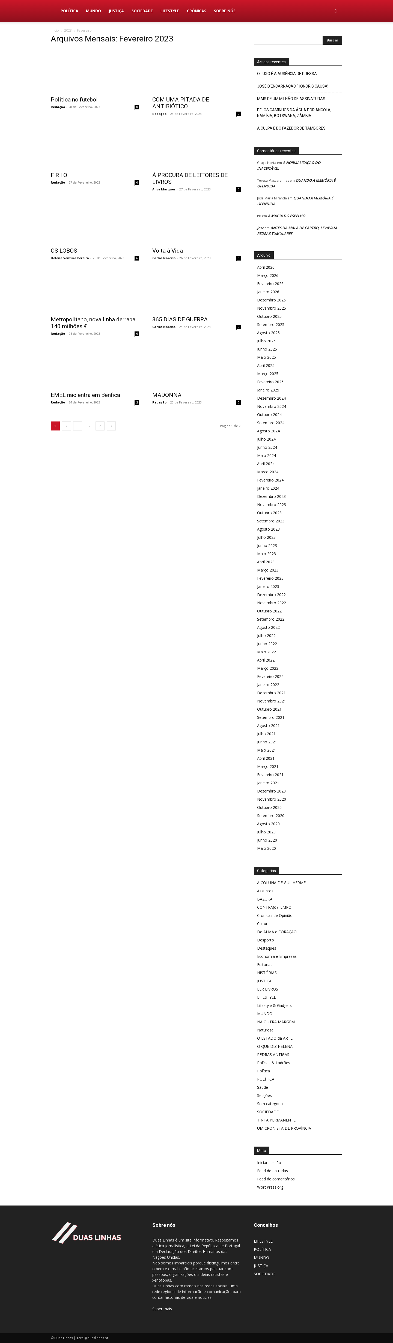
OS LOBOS (64, 250)
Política (263, 1070)
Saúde (262, 1087)
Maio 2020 (266, 848)
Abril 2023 (266, 561)
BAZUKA (264, 899)
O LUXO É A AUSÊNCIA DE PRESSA (287, 73)
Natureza (265, 1030)
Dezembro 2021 (271, 692)
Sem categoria (270, 1103)
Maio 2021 (266, 750)
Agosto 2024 (268, 430)
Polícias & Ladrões (273, 1062)
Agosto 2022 (268, 627)
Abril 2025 (266, 365)
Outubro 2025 (269, 316)
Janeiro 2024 (268, 488)
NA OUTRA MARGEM (276, 1021)
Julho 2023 (266, 537)
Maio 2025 (266, 357)
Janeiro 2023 (268, 586)
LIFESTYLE (169, 10)
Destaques (266, 948)
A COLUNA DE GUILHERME (281, 882)
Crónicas (196, 10)
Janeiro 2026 (268, 291)
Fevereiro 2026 (270, 283)
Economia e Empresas (277, 956)
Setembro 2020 (270, 815)
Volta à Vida (167, 250)
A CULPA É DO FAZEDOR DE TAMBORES (291, 128)
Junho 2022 (267, 643)
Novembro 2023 (271, 504)
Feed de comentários (276, 1179)
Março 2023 (267, 570)
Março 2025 (267, 373)
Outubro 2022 (269, 611)
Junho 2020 (267, 840)
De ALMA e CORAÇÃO (277, 931)
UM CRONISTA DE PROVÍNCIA (284, 1128)
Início (55, 30)
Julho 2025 (266, 340)
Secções (264, 1095)
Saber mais (162, 1308)
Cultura (263, 923)
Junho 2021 (267, 741)
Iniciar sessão (269, 1162)
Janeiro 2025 (268, 390)
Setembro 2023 (270, 521)
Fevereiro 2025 (270, 381)
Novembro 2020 (271, 799)
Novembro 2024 (271, 406)
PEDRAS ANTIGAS (273, 1054)
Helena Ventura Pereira (70, 258)
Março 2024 (267, 471)
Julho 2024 (266, 439)
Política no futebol (74, 99)
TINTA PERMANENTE (276, 1120)
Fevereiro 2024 (270, 480)
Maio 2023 (266, 553)
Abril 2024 (266, 463)
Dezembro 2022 (271, 594)
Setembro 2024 (270, 422)
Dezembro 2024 (271, 398)
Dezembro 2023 (271, 496)
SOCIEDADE (142, 10)
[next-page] (111, 420)
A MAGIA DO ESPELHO (286, 215)
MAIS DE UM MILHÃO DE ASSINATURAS (291, 99)
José (260, 227)
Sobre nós (225, 10)
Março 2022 (267, 668)
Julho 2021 (266, 733)
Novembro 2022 (271, 602)
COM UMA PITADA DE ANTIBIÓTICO (180, 103)
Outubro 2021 (269, 709)
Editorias (264, 964)
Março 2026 (267, 275)
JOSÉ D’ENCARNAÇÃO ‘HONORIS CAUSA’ (292, 86)
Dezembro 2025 (271, 300)
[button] (335, 11)
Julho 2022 (266, 635)
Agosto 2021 (268, 725)
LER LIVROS (267, 989)
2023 (68, 30)
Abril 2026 (266, 267)
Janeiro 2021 (268, 782)
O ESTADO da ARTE (275, 1038)
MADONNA (166, 389)
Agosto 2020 (268, 823)
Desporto (265, 940)
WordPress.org (270, 1187)
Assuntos (265, 890)
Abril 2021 (266, 758)
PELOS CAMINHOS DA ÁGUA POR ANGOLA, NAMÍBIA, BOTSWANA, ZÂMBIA (294, 113)
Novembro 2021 (271, 701)
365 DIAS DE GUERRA (180, 319)
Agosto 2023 (268, 529)
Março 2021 (267, 766)
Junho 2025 (267, 349)
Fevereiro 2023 (270, 578)
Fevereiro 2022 (270, 676)
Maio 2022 (266, 651)
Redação (58, 107)
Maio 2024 (266, 455)
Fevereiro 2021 (270, 774)
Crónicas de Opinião (275, 915)
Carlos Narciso (163, 258)
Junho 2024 (267, 447)
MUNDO (93, 10)
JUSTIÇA (116, 10)
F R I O (59, 175)
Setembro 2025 (270, 324)
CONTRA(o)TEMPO (274, 907)
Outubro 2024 (269, 414)
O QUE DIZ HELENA (275, 1046)
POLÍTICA (69, 10)
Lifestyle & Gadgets (274, 1005)
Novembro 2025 (271, 308)
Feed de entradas (272, 1170)
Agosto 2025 (268, 332)
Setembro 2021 (270, 717)
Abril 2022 (266, 660)
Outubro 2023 (269, 512)
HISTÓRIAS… (268, 972)
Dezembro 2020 (271, 791)
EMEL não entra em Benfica (85, 389)
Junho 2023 (267, 545)
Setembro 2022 (270, 619)
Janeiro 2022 (268, 684)
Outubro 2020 (269, 807)
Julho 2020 (266, 831)
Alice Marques (163, 189)
